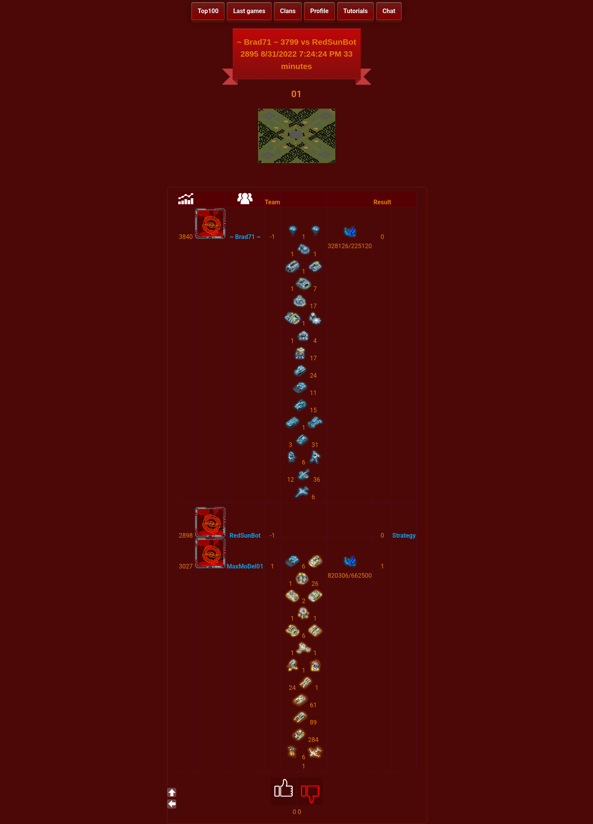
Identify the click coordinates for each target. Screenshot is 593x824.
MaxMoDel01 (245, 566)
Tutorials (355, 11)
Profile (319, 11)
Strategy (404, 535)
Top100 (208, 11)
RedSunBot (245, 535)
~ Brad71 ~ (245, 236)
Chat (388, 11)
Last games (249, 11)
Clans (288, 11)
